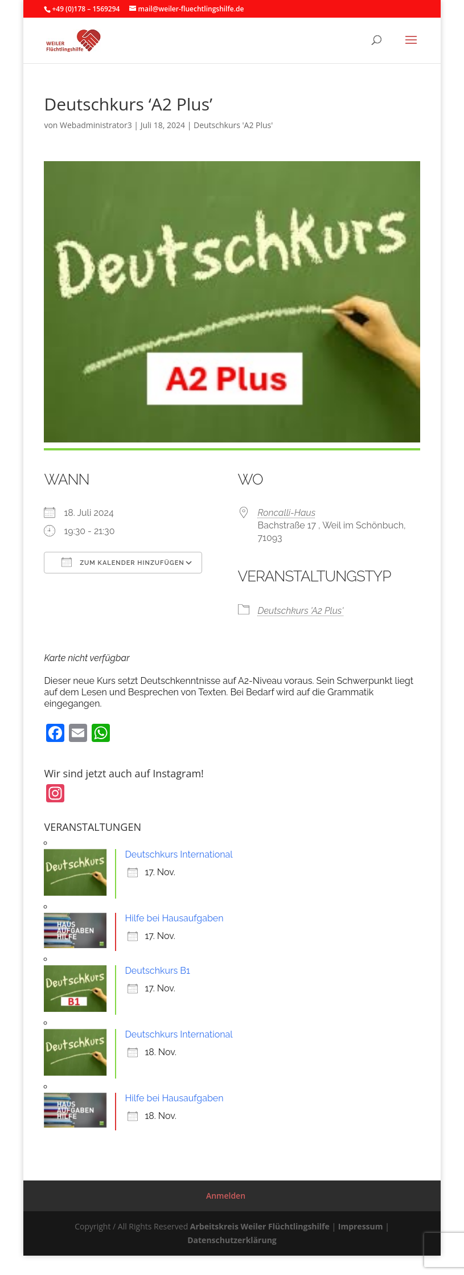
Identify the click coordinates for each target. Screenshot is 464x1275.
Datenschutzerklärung (232, 1240)
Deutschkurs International (178, 854)
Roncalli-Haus (287, 512)
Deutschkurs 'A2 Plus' (233, 125)
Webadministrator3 (96, 125)
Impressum (360, 1226)
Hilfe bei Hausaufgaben (174, 918)
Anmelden (225, 1195)
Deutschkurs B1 (157, 970)
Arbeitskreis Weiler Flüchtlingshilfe (260, 1226)
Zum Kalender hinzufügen (122, 562)
